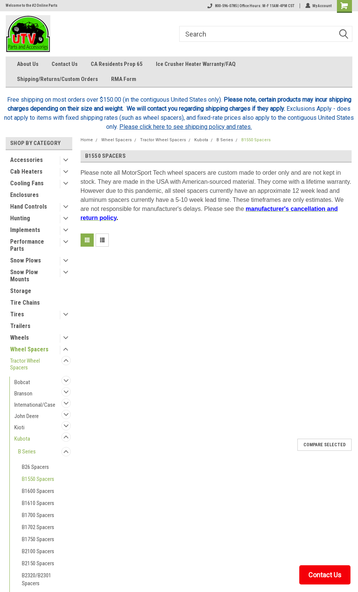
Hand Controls (28, 206)
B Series (27, 451)
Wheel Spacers (29, 349)
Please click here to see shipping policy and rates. (185, 126)
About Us (27, 64)
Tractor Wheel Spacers (25, 364)
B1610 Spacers (38, 503)
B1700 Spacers (38, 515)
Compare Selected (324, 444)
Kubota (22, 438)
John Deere (26, 416)
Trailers (20, 326)
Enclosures (24, 194)
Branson (23, 393)
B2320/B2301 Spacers (36, 579)
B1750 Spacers (38, 539)
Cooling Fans (27, 183)
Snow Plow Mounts (24, 276)
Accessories (26, 159)
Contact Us (65, 64)
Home (87, 139)
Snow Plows (25, 260)
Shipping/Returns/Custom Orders (57, 79)
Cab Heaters (26, 171)
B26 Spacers (35, 467)
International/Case (34, 404)
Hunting (20, 218)
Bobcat (22, 382)
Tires (17, 314)
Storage (20, 290)
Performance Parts (27, 245)
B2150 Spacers (38, 563)
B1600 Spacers (38, 491)
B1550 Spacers (38, 479)
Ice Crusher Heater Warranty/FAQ (196, 64)
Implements (25, 229)
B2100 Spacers (38, 551)
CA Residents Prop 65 (117, 64)
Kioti (19, 427)
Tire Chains (25, 302)
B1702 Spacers (38, 527)
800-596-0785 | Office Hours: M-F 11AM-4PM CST (250, 5)
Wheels (19, 337)
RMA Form (123, 79)
